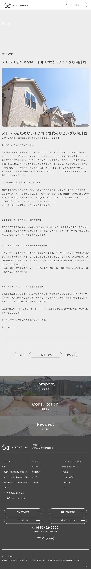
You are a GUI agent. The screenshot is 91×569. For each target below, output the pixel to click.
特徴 (3, 466)
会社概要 (65, 472)
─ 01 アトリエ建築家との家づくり (15, 472)
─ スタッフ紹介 (68, 477)
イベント (35, 466)
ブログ (34, 477)
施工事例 (35, 461)
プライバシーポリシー (9, 556)
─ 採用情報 (66, 482)
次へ (69, 354)
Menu (77, 5)
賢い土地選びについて (70, 466)
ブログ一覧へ (45, 354)
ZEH (63, 487)
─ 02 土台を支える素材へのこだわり (15, 477)
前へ (22, 354)
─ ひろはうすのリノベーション (13, 498)
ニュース (35, 482)
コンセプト (6, 461)
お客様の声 (36, 472)
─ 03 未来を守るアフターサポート (15, 482)
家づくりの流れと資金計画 (72, 461)
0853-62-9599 (47, 527)
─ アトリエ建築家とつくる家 (13, 493)
